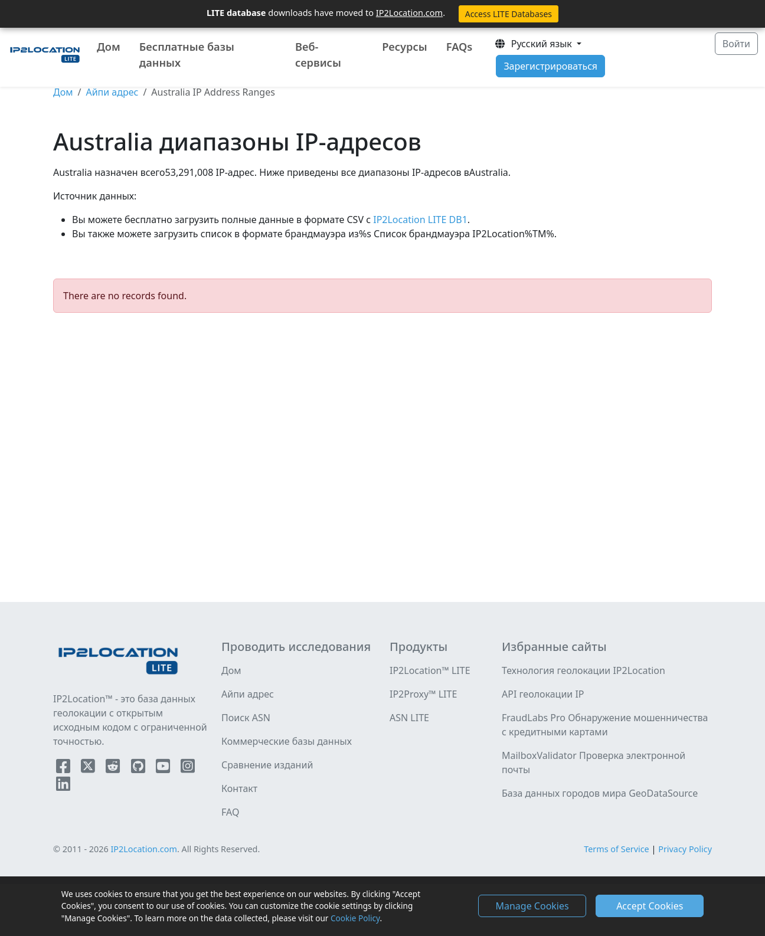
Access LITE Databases (508, 13)
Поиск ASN (245, 717)
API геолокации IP (543, 694)
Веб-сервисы (318, 55)
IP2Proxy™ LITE (423, 694)
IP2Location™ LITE (430, 670)
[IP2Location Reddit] (114, 768)
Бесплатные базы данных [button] (186, 55)
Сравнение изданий (267, 764)
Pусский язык (534, 43)
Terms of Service (616, 849)
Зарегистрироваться (550, 66)
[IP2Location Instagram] (188, 768)
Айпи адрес (112, 92)
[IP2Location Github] (139, 768)
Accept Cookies (649, 905)
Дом (108, 47)
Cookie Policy (355, 918)
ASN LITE (409, 717)
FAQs (459, 47)
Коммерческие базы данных (286, 741)
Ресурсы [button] (404, 47)
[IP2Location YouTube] (164, 768)
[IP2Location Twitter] (89, 768)
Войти (736, 43)
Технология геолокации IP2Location (583, 670)
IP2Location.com (409, 12)
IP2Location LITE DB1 (419, 219)
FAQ (230, 812)
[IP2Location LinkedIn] (63, 786)
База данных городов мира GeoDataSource (600, 793)
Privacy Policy (685, 849)
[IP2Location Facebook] (64, 768)
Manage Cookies (531, 905)
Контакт (239, 788)
